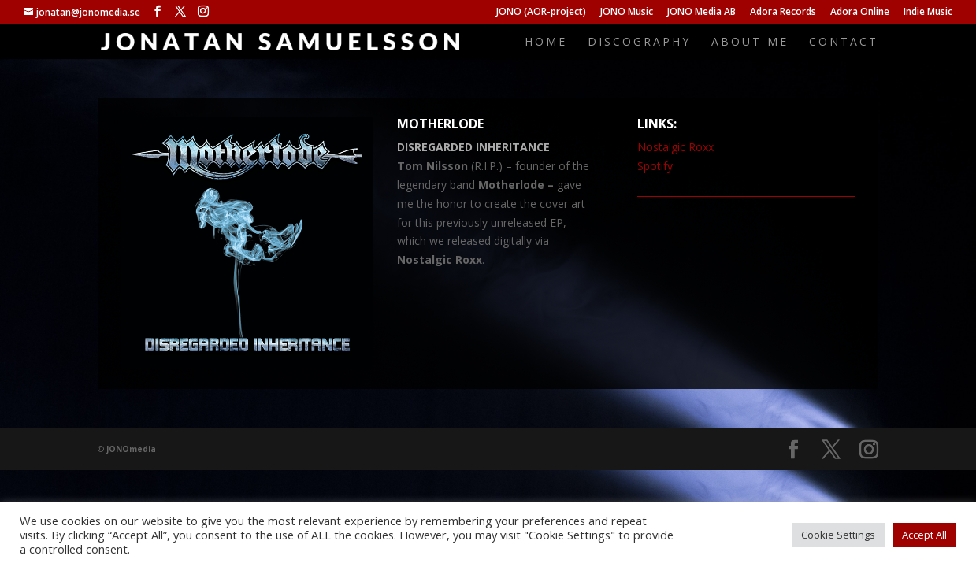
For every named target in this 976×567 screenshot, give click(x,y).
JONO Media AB (701, 12)
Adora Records (783, 12)
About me (750, 42)
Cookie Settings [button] (838, 535)
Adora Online (859, 12)
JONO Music (626, 12)
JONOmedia (131, 448)
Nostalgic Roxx (675, 146)
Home (546, 42)
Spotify (655, 165)
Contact (843, 42)
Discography (639, 42)
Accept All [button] (924, 535)
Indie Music (928, 12)
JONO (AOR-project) (541, 12)
